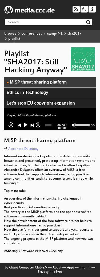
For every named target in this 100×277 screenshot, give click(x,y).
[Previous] (19, 125)
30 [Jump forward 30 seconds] (38, 125)
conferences (31, 33)
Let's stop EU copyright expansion (41, 103)
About (57, 268)
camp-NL (55, 33)
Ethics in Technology (27, 92)
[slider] (48, 125)
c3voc (58, 272)
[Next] (32, 125)
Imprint (85, 268)
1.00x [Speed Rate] (91, 125)
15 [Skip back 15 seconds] (11, 125)
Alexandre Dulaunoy (23, 149)
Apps (70, 268)
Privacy (43, 272)
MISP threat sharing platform (37, 82)
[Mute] (74, 125)
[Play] (25, 125)
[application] (50, 103)
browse (10, 33)
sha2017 (74, 33)
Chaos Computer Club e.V (28, 268)
